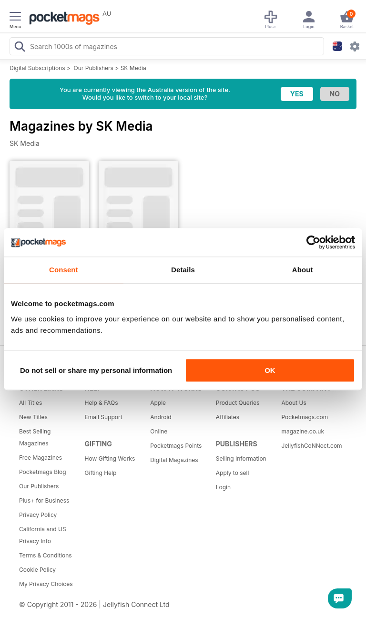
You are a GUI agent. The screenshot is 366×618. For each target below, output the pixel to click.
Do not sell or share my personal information (96, 370)
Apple (158, 402)
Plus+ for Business (44, 500)
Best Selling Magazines (35, 437)
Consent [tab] (63, 270)
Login (223, 487)
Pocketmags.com (304, 417)
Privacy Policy (38, 514)
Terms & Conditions (45, 555)
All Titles (30, 402)
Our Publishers (93, 68)
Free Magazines (40, 457)
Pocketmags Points (176, 445)
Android (160, 417)
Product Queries (238, 402)
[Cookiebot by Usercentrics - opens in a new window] (313, 242)
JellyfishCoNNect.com (310, 445)
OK (269, 370)
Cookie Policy (37, 569)
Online (158, 431)
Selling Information (241, 458)
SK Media (133, 68)
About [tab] (302, 270)
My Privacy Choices (46, 583)
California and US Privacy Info (42, 535)
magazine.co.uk (302, 431)
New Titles (33, 417)
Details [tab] (183, 270)
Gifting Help (101, 472)
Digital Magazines (174, 460)
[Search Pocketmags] (19, 47)
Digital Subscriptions (37, 68)
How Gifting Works (110, 458)
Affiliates (227, 417)
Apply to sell (232, 472)
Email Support (103, 417)
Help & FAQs (101, 402)
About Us (293, 402)
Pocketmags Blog (42, 471)
